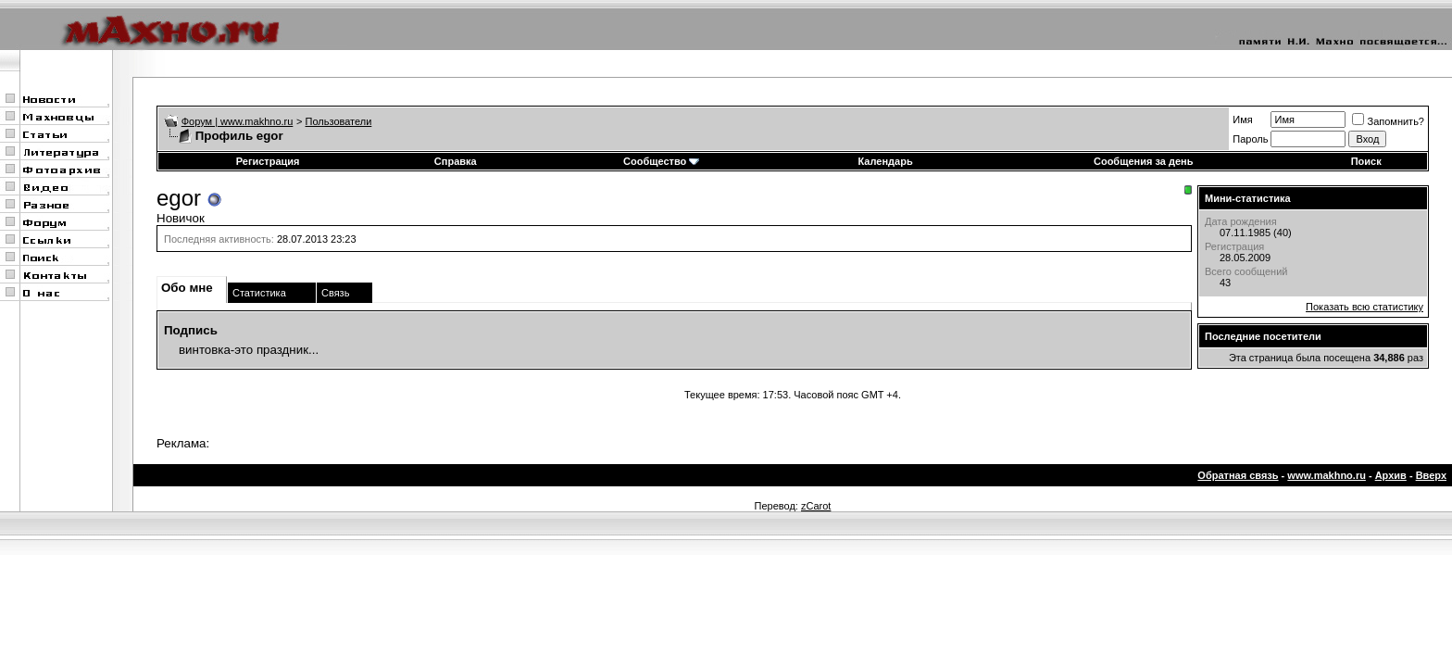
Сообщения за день (1143, 161)
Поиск (1366, 161)
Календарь (885, 161)
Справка (455, 161)
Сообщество (661, 161)
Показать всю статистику (1364, 306)
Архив (1391, 475)
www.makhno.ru (1326, 475)
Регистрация (268, 161)
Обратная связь (1237, 475)
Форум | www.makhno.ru (238, 121)
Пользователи (339, 121)
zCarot (816, 505)
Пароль (1250, 139)
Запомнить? (1388, 121)
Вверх (1431, 475)
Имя (1242, 119)
